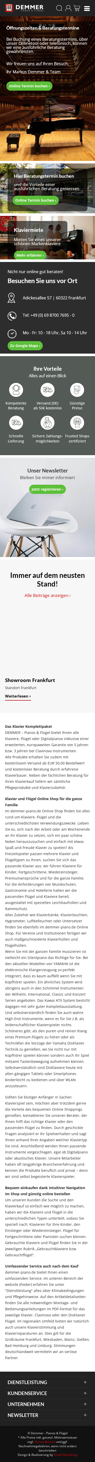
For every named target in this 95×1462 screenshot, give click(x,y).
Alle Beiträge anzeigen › (48, 595)
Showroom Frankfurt (30, 680)
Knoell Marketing (66, 1455)
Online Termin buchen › (29, 85)
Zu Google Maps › (25, 345)
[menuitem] (87, 8)
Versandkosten (44, 1442)
